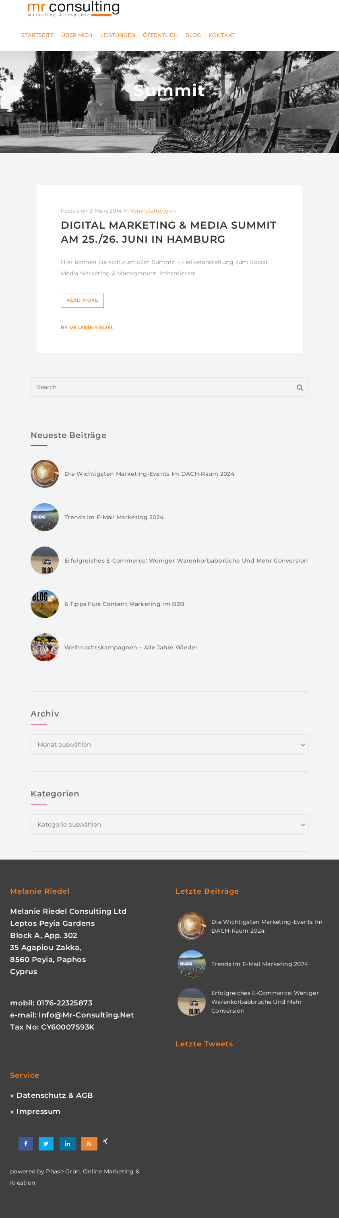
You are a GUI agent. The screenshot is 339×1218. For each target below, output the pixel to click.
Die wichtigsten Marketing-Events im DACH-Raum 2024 (149, 473)
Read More (82, 300)
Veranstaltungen (153, 210)
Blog (193, 35)
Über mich (77, 35)
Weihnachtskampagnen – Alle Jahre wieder (131, 647)
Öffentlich (160, 35)
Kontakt (222, 35)
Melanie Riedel (91, 327)
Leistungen (118, 35)
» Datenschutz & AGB (51, 1095)
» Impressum (35, 1111)
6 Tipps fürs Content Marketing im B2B (124, 604)
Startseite (37, 35)
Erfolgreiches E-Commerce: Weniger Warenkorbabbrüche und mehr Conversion (186, 560)
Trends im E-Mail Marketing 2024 (113, 517)
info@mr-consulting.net (86, 1015)
